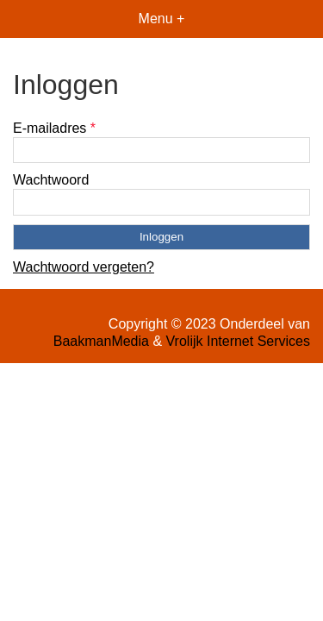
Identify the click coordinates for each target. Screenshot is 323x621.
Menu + (162, 18)
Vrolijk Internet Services (238, 341)
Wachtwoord (51, 179)
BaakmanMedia (101, 341)
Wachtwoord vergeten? (83, 267)
